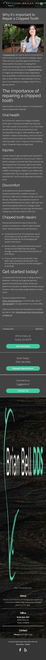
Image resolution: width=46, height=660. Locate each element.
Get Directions (23, 346)
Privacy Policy (20, 644)
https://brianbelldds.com (12, 300)
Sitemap (27, 644)
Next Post (39, 329)
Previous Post (8, 329)
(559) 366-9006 (7, 303)
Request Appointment (23, 368)
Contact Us (23, 391)
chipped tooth (9, 55)
